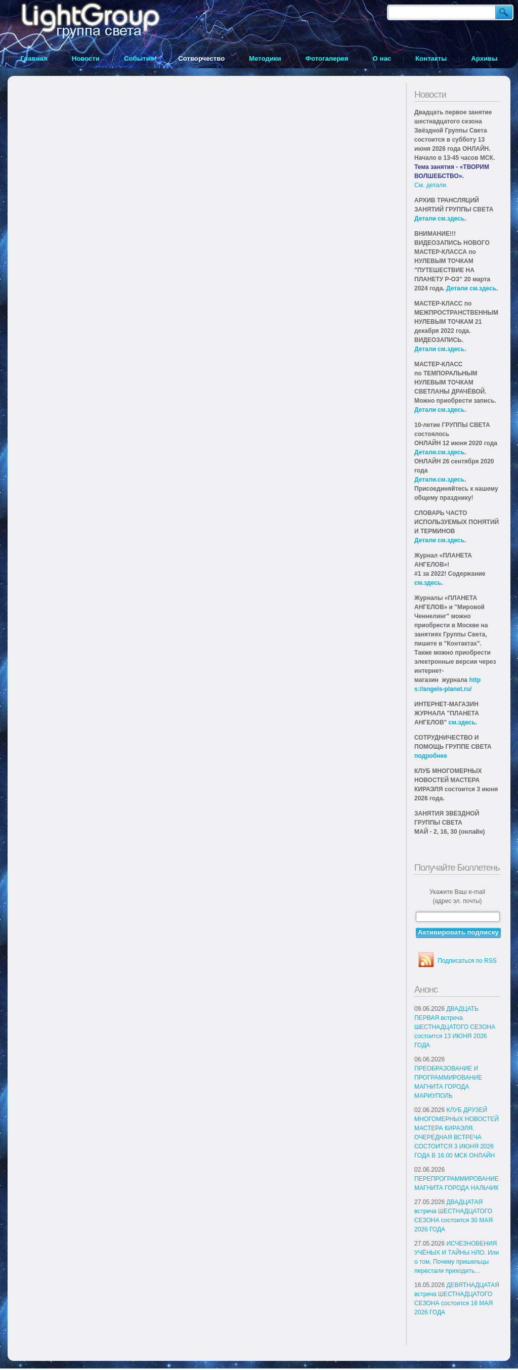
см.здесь (427, 582)
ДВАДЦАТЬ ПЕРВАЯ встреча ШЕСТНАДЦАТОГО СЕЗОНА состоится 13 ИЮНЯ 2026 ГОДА (454, 1027)
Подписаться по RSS (467, 960)
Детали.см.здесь (439, 452)
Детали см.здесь (439, 218)
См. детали (430, 185)
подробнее (430, 755)
